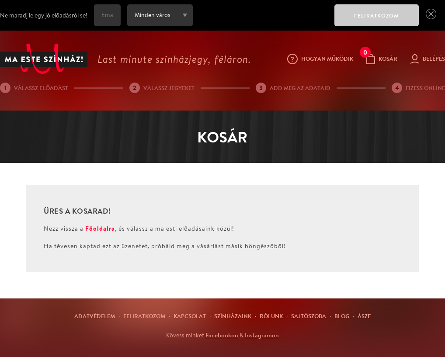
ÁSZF (364, 316)
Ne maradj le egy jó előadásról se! (43, 15)
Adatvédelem (94, 316)
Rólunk (271, 316)
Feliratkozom (144, 316)
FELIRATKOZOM (376, 15)
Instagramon (262, 335)
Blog (341, 316)
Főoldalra (100, 228)
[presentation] (261, 21)
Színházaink (232, 316)
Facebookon (221, 335)
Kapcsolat (190, 316)
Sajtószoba (308, 316)
